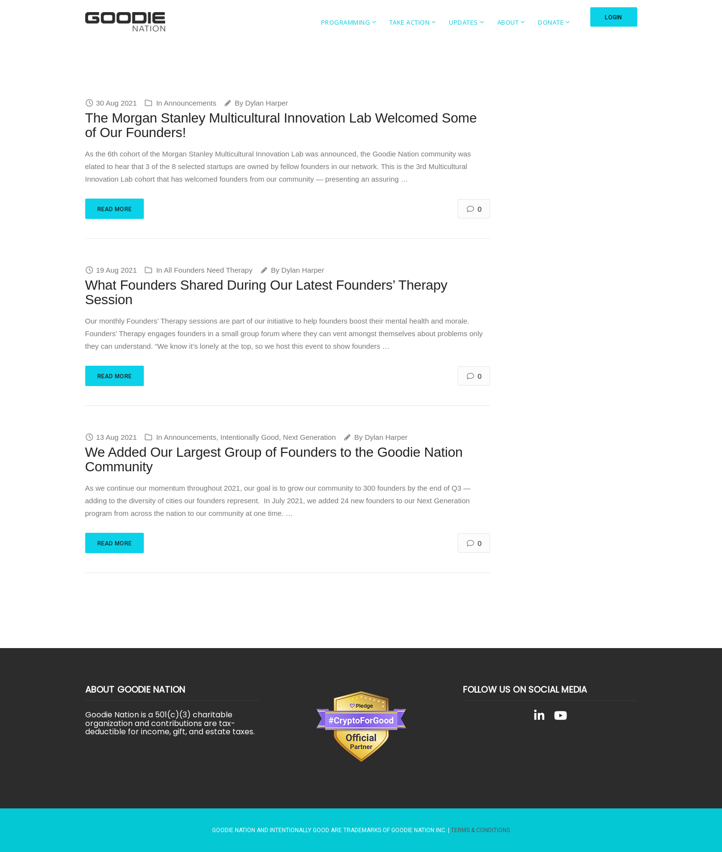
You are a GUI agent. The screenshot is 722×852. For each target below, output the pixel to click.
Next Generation (309, 437)
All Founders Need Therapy (208, 270)
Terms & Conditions (480, 830)
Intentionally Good (249, 437)
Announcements (190, 103)
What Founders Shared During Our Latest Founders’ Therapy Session (266, 293)
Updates (463, 22)
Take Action (409, 22)
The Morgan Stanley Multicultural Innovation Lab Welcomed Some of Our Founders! (281, 125)
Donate (551, 22)
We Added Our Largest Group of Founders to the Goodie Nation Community (274, 460)
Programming (345, 22)
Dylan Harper (266, 103)
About (508, 22)
